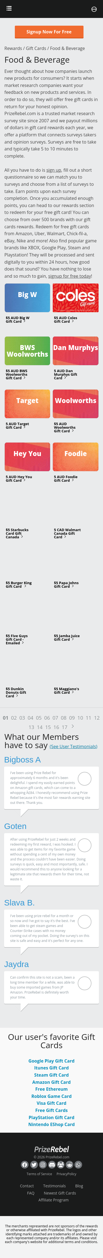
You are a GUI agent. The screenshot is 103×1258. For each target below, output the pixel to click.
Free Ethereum (51, 1089)
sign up (53, 170)
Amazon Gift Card (51, 1082)
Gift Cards (36, 48)
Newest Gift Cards (60, 1193)
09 (72, 717)
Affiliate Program (53, 1200)
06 (47, 717)
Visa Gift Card (51, 1103)
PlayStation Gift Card (51, 1117)
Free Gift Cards (51, 1110)
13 (31, 727)
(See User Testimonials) (73, 746)
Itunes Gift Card (51, 1068)
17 (65, 727)
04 (31, 717)
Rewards (13, 48)
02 (14, 717)
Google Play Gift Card (52, 1061)
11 (88, 717)
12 (97, 717)
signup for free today (69, 276)
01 (6, 717)
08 (63, 717)
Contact (27, 1185)
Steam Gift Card (51, 1075)
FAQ (30, 1193)
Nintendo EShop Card (51, 1124)
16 (56, 727)
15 (48, 727)
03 (22, 717)
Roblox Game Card (51, 1096)
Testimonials (54, 1185)
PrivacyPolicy (66, 1174)
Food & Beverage (67, 48)
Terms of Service (39, 1174)
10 (80, 717)
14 (40, 727)
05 (39, 717)
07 (55, 717)
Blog (79, 1185)
